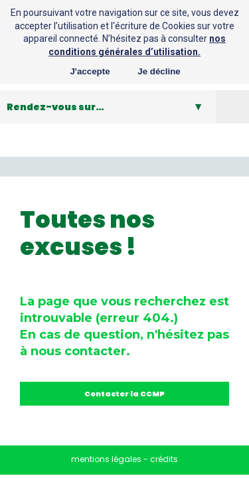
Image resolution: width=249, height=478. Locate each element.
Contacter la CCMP (124, 393)
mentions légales (106, 459)
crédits (164, 459)
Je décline (158, 71)
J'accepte (90, 71)
